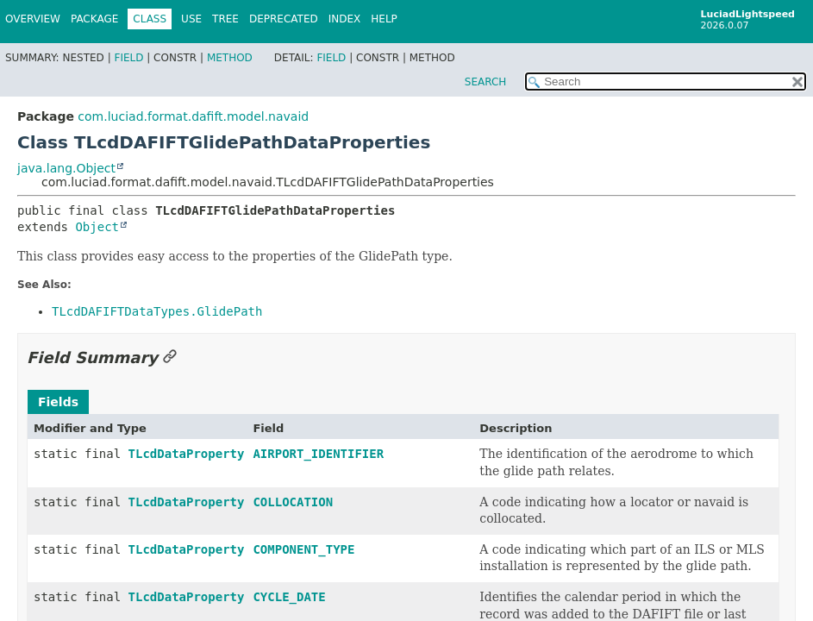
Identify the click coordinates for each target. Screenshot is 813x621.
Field (128, 58)
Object (97, 227)
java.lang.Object (66, 168)
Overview (32, 19)
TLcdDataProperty (186, 454)
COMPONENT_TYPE (303, 549)
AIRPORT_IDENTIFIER (318, 454)
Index (344, 19)
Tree (225, 19)
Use (191, 19)
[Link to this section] (170, 357)
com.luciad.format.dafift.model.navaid (193, 116)
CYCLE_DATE (289, 597)
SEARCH (486, 82)
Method (230, 58)
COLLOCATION (293, 502)
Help (384, 19)
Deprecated (283, 19)
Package (94, 19)
